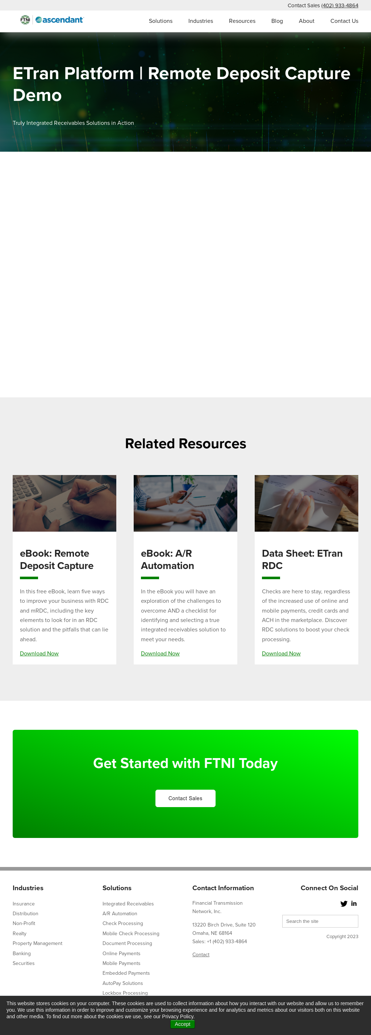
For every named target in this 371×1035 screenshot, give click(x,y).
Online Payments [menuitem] (122, 953)
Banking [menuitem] (22, 953)
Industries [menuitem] (200, 21)
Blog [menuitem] (277, 21)
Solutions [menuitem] (160, 21)
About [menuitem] (306, 21)
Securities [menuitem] (24, 963)
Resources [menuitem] (242, 21)
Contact (200, 955)
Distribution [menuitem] (25, 914)
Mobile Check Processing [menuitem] (131, 933)
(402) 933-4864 (339, 5)
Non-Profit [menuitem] (24, 923)
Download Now (39, 653)
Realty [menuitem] (19, 933)
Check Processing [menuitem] (123, 923)
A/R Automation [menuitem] (120, 914)
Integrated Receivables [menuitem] (128, 904)
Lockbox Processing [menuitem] (125, 993)
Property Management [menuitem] (37, 943)
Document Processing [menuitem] (127, 943)
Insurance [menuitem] (24, 904)
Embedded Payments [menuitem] (126, 973)
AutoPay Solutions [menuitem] (123, 983)
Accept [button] (183, 1024)
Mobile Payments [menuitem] (122, 963)
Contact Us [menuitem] (344, 21)
